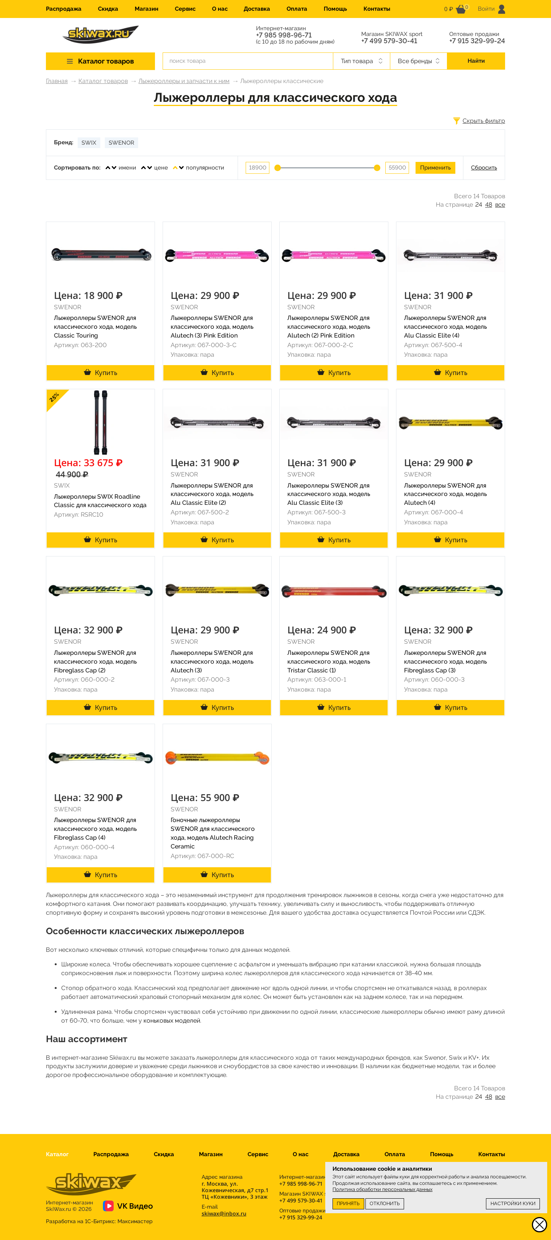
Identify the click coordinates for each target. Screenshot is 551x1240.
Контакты (377, 8)
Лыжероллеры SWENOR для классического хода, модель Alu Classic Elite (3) (328, 494)
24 (478, 204)
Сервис (185, 8)
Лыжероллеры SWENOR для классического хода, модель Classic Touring (95, 326)
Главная (57, 81)
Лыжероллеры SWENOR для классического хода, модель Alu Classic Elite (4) (445, 326)
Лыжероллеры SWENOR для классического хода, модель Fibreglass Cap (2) (95, 661)
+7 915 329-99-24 (477, 41)
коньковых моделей (171, 1020)
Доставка (257, 8)
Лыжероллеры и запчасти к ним (184, 81)
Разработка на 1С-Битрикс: (99, 1221)
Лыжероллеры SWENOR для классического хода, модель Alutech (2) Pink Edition (328, 326)
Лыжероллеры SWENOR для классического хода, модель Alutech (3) (212, 661)
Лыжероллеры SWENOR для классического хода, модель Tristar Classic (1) (328, 661)
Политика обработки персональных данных (382, 1189)
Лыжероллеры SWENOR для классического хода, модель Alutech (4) (445, 494)
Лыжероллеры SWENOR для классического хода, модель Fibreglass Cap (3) (445, 661)
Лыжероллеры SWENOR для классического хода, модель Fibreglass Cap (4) (95, 828)
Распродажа (64, 8)
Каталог (57, 1154)
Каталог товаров (103, 81)
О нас (220, 8)
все (500, 204)
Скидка (108, 8)
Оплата (297, 8)
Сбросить (484, 167)
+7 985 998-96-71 (283, 35)
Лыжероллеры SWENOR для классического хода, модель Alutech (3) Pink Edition (212, 326)
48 (488, 204)
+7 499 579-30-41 (389, 41)
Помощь (335, 8)
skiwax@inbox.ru (224, 1213)
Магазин (146, 8)
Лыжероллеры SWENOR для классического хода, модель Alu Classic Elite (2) (212, 494)
